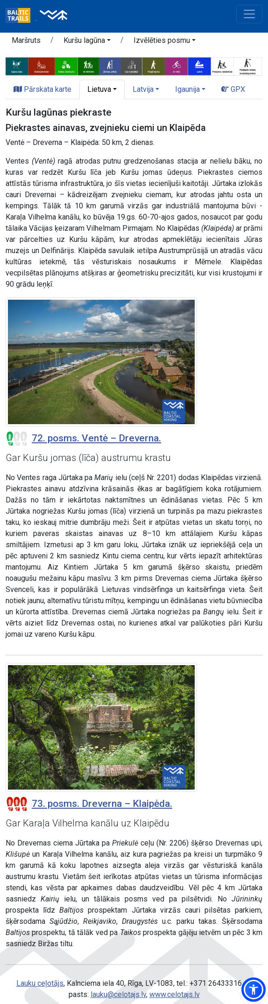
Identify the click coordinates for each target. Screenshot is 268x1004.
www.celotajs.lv (174, 994)
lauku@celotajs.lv (118, 994)
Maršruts (26, 40)
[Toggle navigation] (249, 14)
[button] (87, 41)
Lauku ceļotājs (39, 983)
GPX (233, 89)
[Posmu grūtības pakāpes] (17, 438)
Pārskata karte (42, 89)
